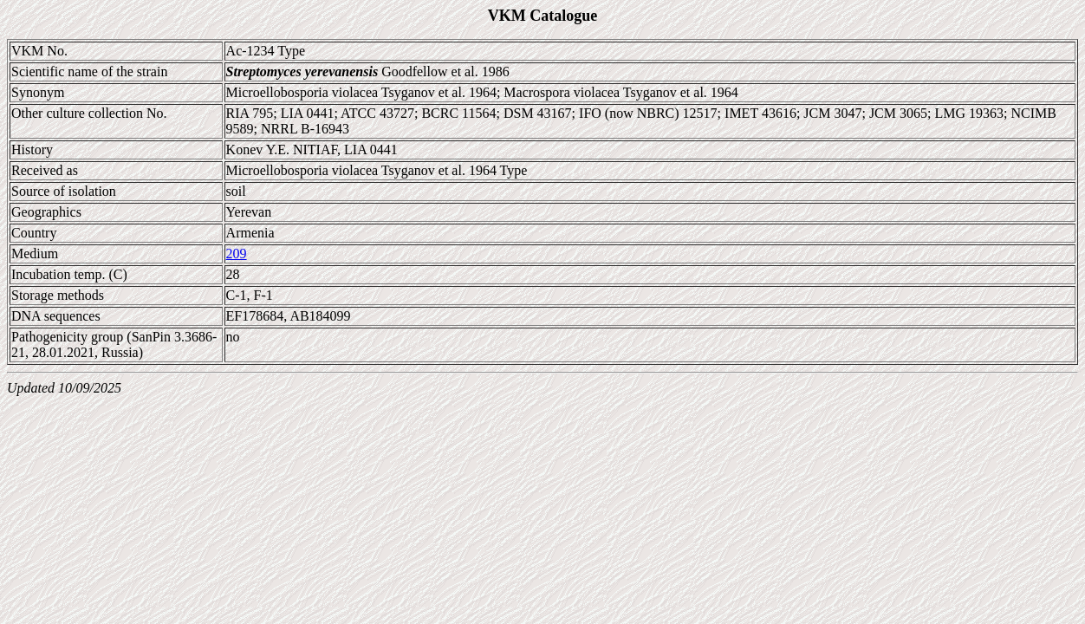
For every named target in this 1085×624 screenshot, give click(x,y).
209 (236, 253)
